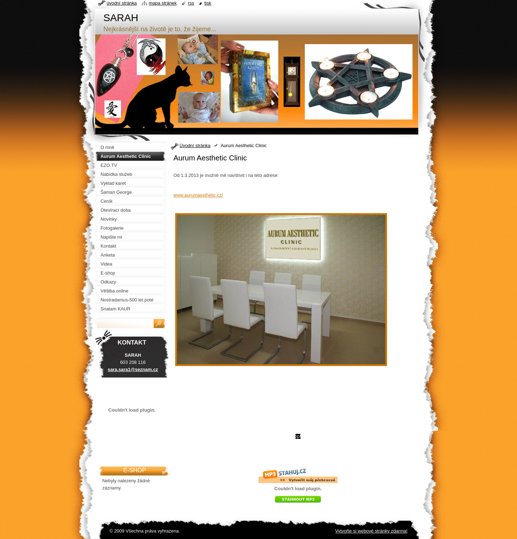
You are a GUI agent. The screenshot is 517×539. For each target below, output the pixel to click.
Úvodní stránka (195, 145)
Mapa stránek (163, 3)
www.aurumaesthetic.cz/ (198, 195)
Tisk (207, 3)
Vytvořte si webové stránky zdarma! (371, 531)
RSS (191, 3)
